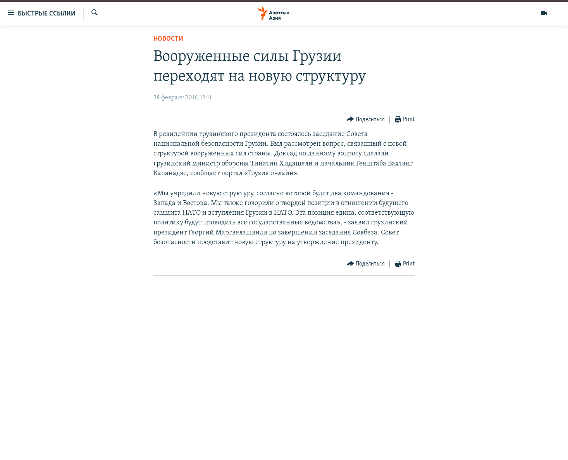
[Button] (366, 119)
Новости (168, 39)
